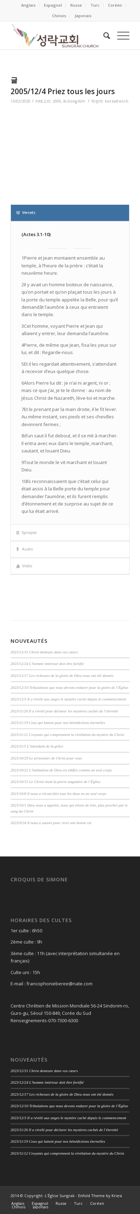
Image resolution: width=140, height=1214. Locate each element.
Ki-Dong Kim (74, 101)
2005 (57, 101)
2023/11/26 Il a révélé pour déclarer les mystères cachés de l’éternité (64, 711)
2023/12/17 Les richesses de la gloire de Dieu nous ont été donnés (62, 675)
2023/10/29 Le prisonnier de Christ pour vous (46, 758)
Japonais (83, 15)
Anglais (28, 5)
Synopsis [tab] (27, 532)
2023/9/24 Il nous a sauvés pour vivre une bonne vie (51, 823)
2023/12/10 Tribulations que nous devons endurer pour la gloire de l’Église (69, 687)
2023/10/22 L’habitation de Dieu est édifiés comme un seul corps (61, 770)
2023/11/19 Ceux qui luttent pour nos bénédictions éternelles (58, 722)
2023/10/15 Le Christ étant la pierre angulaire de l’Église (56, 781)
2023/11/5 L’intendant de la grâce (37, 746)
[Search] (103, 35)
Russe (76, 5)
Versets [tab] (26, 212)
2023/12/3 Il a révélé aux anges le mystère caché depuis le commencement (68, 699)
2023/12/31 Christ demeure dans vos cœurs (44, 652)
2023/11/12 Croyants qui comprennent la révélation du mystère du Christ (67, 734)
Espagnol (53, 5)
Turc (95, 5)
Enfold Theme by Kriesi (100, 1195)
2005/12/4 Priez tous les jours (63, 91)
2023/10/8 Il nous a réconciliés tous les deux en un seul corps (58, 793)
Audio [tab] (25, 549)
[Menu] (119, 35)
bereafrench (116, 101)
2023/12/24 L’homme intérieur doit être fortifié (47, 663)
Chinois (59, 15)
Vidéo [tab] (24, 565)
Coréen (115, 5)
